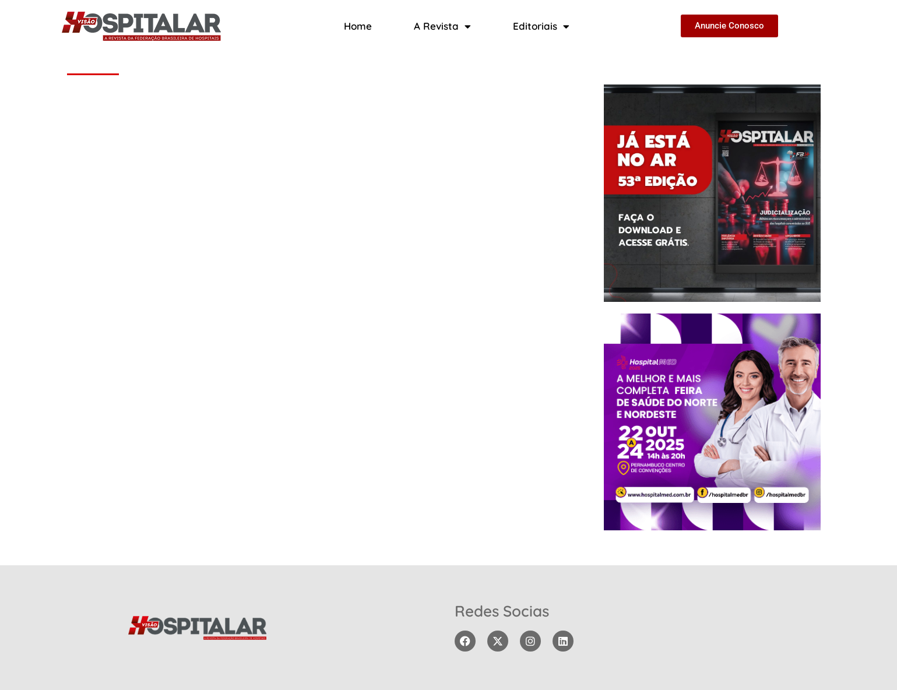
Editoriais (541, 26)
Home (358, 26)
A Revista (442, 26)
